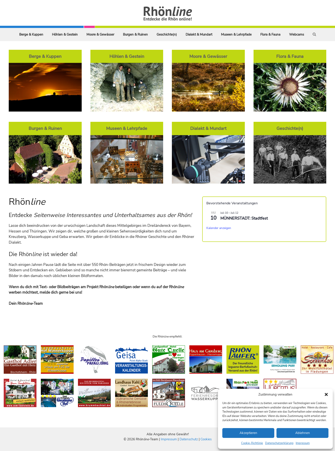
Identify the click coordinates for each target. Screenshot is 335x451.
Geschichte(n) (167, 34)
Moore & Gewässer (100, 34)
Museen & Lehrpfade (236, 34)
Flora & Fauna (270, 34)
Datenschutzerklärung (279, 443)
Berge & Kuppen (31, 34)
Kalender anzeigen (218, 228)
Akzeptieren (248, 433)
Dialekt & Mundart (199, 34)
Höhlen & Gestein (65, 34)
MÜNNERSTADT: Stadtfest (244, 218)
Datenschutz (189, 439)
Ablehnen (302, 433)
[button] (326, 394)
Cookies (206, 439)
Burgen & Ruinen (135, 34)
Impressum (303, 443)
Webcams (296, 34)
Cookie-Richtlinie (252, 443)
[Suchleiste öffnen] (314, 34)
